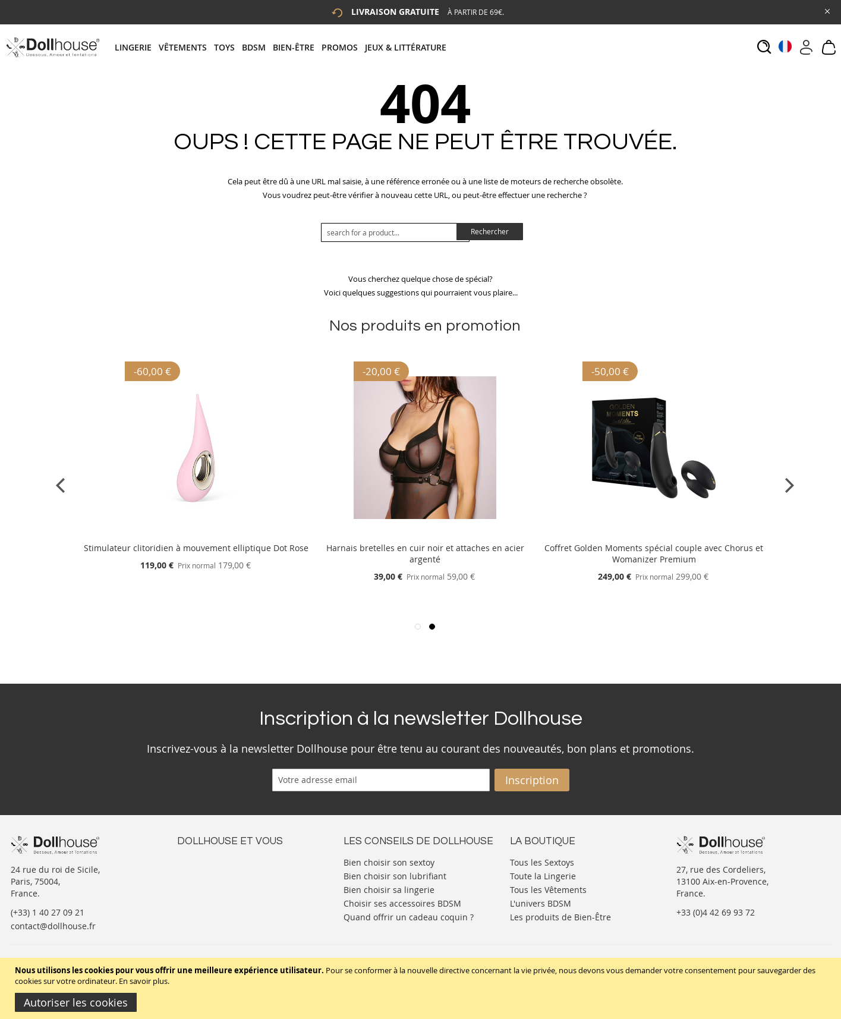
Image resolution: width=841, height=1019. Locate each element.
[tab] (284, 47)
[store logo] (52, 47)
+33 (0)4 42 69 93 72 (715, 912)
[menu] (284, 47)
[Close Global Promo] (826, 10)
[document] (422, 988)
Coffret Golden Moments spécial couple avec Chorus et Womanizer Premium (653, 553)
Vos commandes (209, 896)
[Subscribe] (531, 780)
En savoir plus (143, 981)
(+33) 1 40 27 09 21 (47, 912)
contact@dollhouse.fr (53, 926)
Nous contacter (207, 861)
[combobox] (395, 232)
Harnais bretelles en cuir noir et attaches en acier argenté (425, 553)
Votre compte (203, 873)
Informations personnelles (229, 885)
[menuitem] (137, 47)
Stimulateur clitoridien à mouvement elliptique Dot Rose (196, 547)
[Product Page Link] (196, 533)
